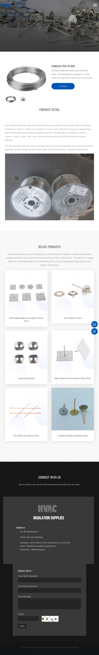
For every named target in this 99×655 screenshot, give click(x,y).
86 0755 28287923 (35, 537)
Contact (63, 86)
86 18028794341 (31, 532)
